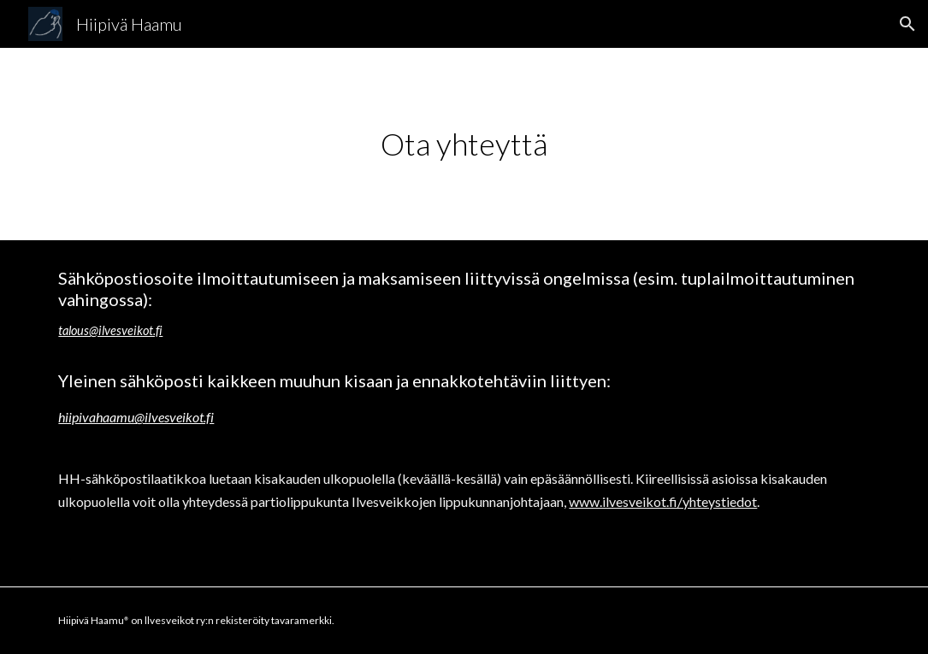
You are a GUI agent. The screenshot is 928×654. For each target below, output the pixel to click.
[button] (907, 23)
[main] (463, 144)
